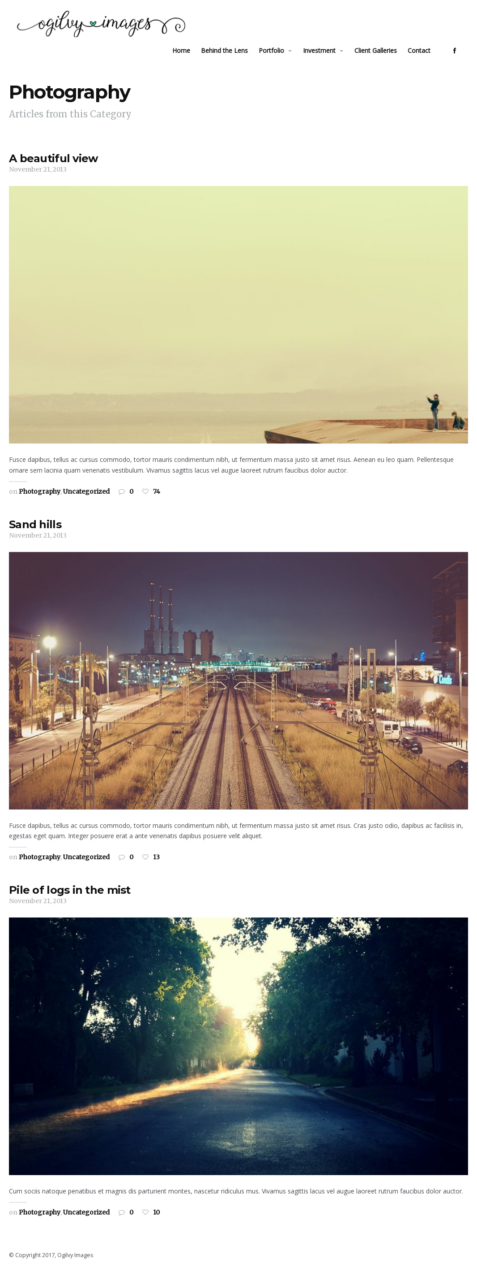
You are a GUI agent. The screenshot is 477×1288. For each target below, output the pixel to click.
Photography (39, 503)
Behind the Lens (231, 60)
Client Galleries (383, 60)
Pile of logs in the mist (70, 901)
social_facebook (462, 61)
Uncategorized (86, 503)
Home (188, 60)
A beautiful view (53, 170)
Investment (326, 60)
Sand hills (35, 535)
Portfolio (278, 60)
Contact (426, 60)
